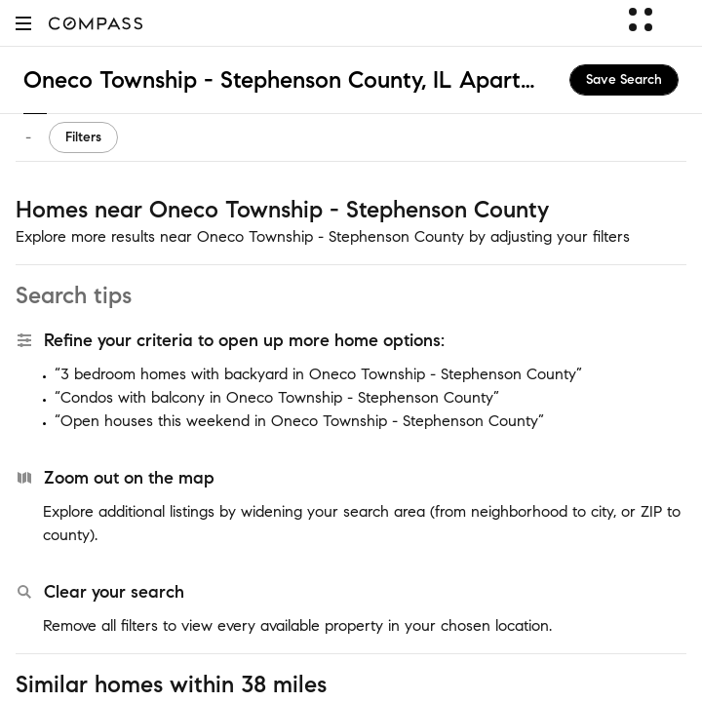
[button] (23, 23)
